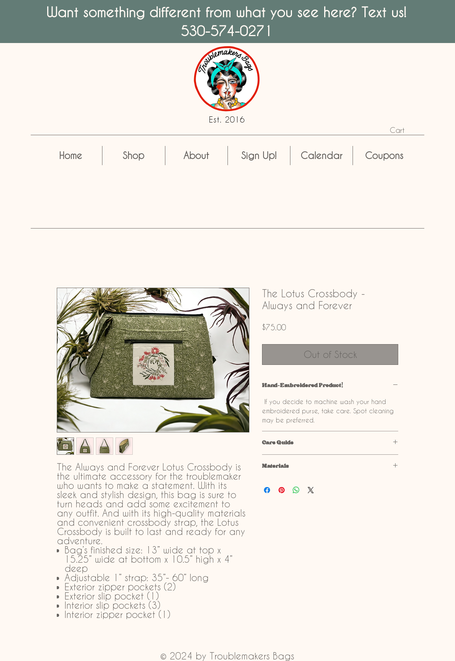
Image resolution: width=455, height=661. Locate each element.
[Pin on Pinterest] (281, 490)
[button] (403, 130)
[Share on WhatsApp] (296, 490)
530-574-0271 (226, 30)
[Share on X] (310, 490)
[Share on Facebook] (267, 490)
